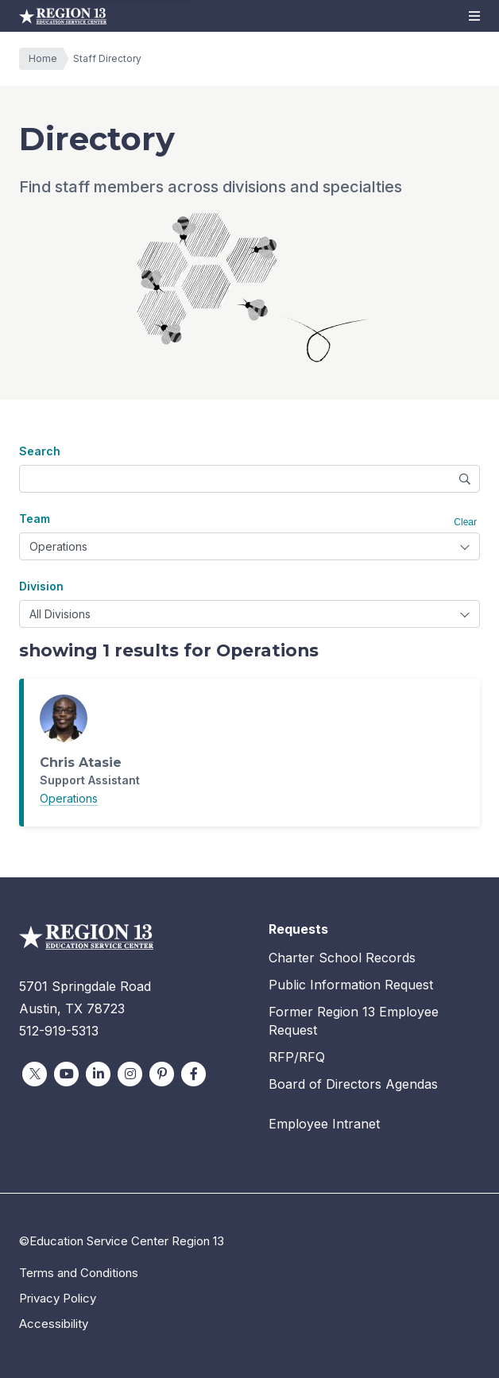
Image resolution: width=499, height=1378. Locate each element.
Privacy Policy (57, 1298)
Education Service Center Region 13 (62, 16)
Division (41, 586)
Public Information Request (351, 985)
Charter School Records (342, 958)
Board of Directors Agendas (353, 1084)
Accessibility (53, 1323)
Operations (69, 798)
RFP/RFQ (297, 1057)
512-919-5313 (59, 1031)
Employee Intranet (324, 1124)
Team (34, 518)
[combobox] (249, 546)
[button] (474, 16)
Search (39, 451)
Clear (465, 522)
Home (47, 59)
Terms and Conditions (78, 1272)
